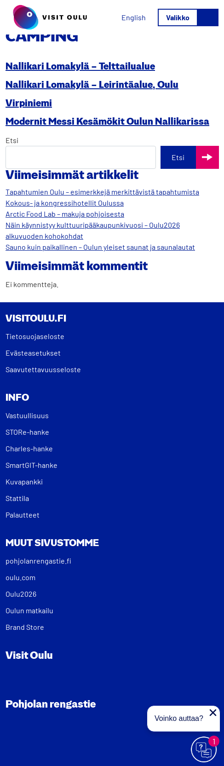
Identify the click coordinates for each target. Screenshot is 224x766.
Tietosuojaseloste (35, 336)
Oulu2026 (21, 593)
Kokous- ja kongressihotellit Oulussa (65, 202)
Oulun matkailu (29, 610)
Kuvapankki (24, 481)
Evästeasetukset (33, 352)
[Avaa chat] (204, 750)
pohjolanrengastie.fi (38, 560)
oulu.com (20, 577)
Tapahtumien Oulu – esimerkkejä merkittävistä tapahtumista (102, 191)
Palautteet (23, 514)
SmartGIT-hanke (31, 465)
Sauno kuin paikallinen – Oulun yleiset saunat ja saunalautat (100, 246)
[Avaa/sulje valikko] (188, 17)
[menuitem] (133, 17)
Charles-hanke (29, 448)
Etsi (12, 140)
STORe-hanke (27, 431)
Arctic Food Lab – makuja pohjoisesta (65, 213)
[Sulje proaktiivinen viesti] (213, 712)
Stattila (17, 498)
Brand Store (25, 626)
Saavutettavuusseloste (43, 369)
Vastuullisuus (27, 415)
